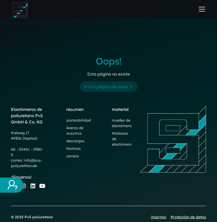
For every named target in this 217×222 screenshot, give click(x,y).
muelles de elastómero (122, 123)
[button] (201, 9)
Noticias (73, 148)
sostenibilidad (78, 120)
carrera (72, 156)
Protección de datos (188, 217)
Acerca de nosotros (74, 131)
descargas (75, 141)
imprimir (158, 217)
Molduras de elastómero (122, 139)
